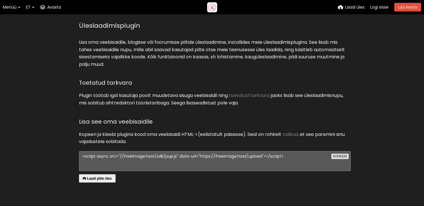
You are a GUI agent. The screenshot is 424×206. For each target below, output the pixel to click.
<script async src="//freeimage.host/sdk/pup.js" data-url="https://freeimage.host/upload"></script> (215, 161)
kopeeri (340, 156)
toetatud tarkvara (249, 95)
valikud (290, 134)
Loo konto (407, 7)
